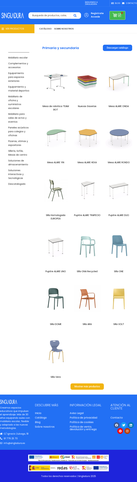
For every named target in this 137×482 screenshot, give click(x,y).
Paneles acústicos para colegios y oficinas (18, 131)
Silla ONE (118, 271)
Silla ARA (87, 324)
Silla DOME (55, 324)
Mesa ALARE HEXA (87, 162)
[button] (13, 29)
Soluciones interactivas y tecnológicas (16, 174)
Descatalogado (17, 184)
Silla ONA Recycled (87, 271)
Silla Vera (56, 377)
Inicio (38, 413)
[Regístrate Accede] (86, 15)
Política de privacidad (83, 418)
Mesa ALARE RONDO (119, 162)
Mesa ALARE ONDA (119, 106)
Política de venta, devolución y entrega (83, 428)
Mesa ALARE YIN (55, 162)
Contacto (116, 418)
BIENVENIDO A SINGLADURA (91, 3)
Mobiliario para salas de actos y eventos (17, 117)
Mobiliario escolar (18, 57)
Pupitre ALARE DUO (119, 215)
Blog (37, 422)
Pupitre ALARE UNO (55, 271)
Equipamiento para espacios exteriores (16, 77)
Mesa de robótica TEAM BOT (56, 108)
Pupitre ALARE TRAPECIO (87, 215)
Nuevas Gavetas (87, 106)
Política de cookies (81, 422)
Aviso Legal (77, 413)
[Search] (75, 15)
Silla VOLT (118, 324)
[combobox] (49, 15)
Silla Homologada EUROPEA (55, 217)
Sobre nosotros (45, 427)
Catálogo (41, 418)
